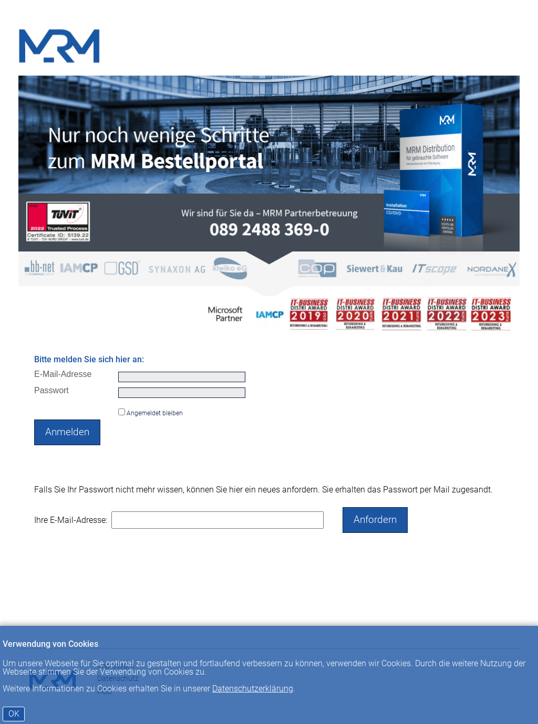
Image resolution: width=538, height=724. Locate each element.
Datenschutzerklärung (252, 689)
